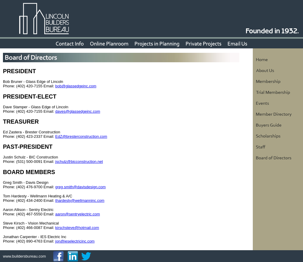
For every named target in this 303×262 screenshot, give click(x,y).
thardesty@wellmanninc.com (79, 200)
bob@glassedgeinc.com (75, 86)
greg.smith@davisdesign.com (80, 187)
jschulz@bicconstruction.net (79, 161)
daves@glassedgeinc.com (77, 111)
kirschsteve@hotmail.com (77, 227)
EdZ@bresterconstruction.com (81, 136)
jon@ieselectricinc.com (75, 241)
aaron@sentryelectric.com (77, 214)
